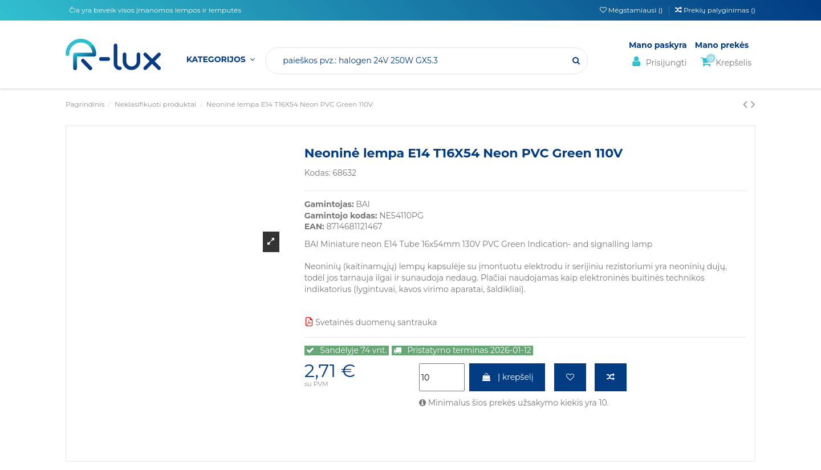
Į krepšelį (507, 377)
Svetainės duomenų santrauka (370, 322)
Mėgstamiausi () (632, 10)
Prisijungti (657, 62)
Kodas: (317, 173)
